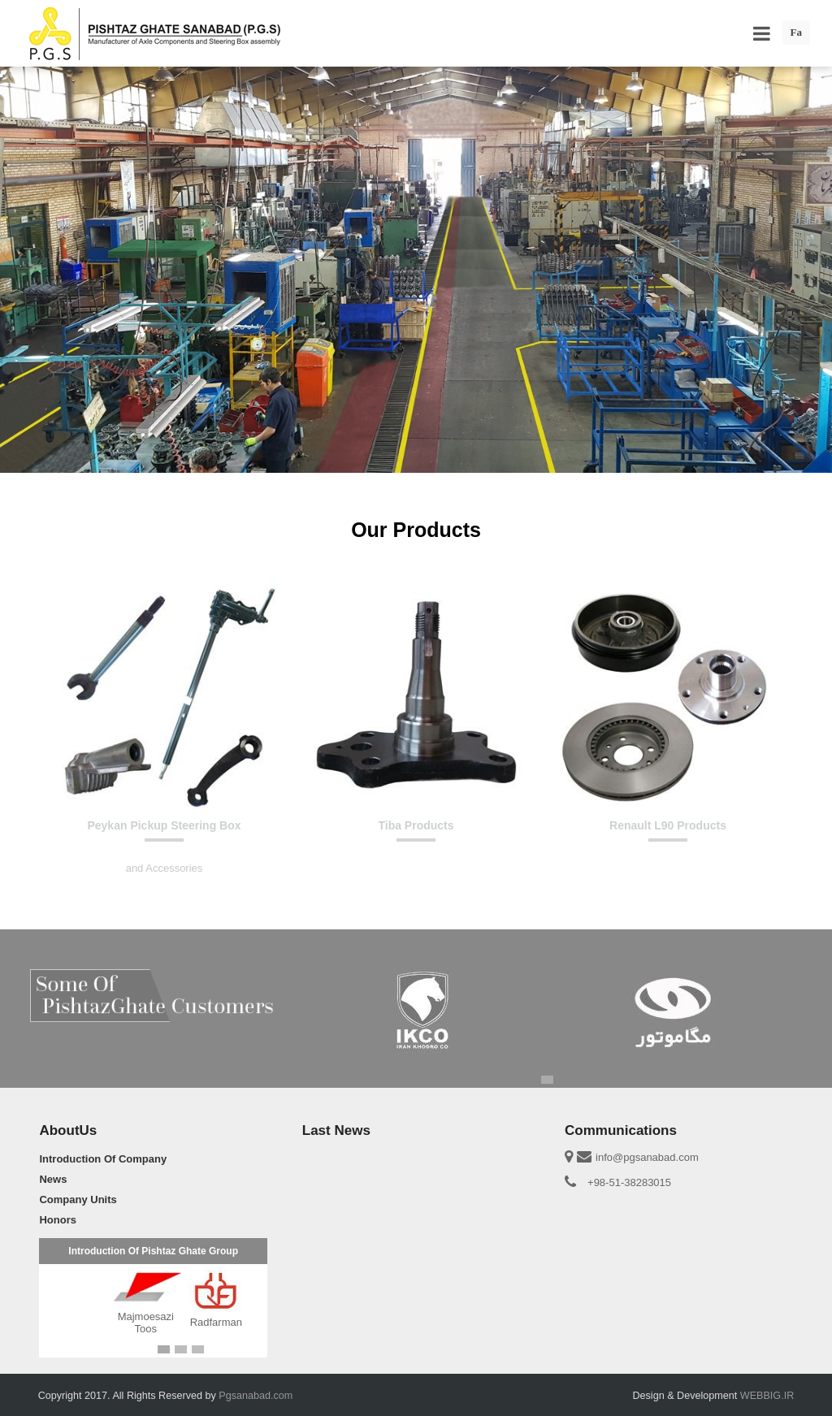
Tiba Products (415, 825)
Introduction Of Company (103, 1159)
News (53, 1179)
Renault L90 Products (667, 825)
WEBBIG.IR (767, 1395)
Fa (796, 32)
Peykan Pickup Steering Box (163, 825)
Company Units (77, 1199)
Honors (57, 1220)
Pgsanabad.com (255, 1395)
